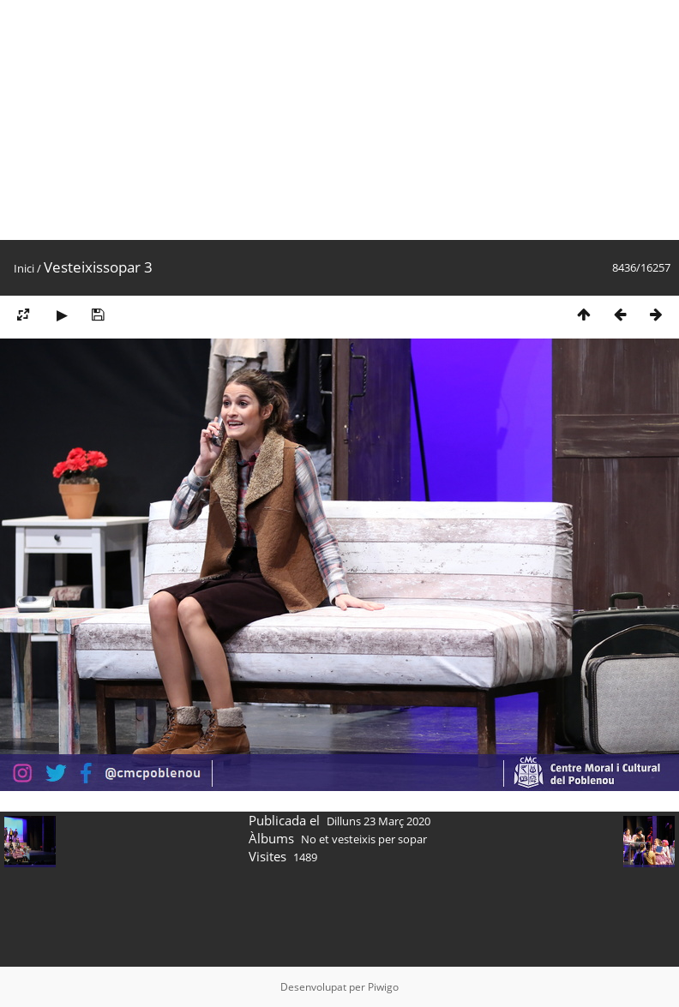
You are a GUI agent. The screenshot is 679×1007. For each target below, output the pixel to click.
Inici (24, 268)
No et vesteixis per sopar (364, 839)
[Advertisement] (320, 120)
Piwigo (383, 987)
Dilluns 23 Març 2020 (378, 821)
